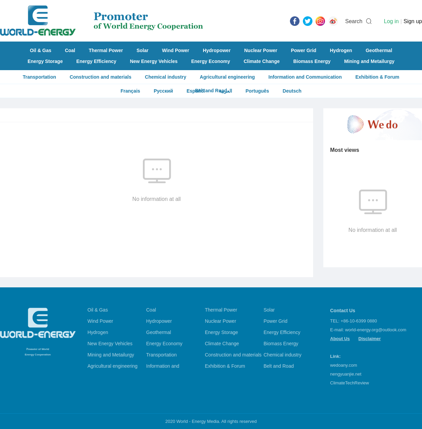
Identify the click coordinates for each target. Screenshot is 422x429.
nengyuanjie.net (345, 374)
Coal (70, 50)
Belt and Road (279, 366)
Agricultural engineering (227, 77)
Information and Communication (305, 77)
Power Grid (303, 50)
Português (257, 91)
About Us (340, 338)
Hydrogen (341, 50)
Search (353, 21)
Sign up (413, 21)
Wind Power (175, 50)
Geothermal (379, 50)
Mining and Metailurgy (369, 61)
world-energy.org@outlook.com (375, 329)
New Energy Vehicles (154, 61)
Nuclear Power (260, 50)
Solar (142, 50)
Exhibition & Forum (377, 77)
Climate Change (262, 61)
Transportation (39, 77)
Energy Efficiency (96, 61)
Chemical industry (165, 77)
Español (195, 91)
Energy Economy (210, 61)
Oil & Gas (40, 50)
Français (130, 91)
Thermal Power (106, 50)
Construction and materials (100, 77)
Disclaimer (369, 338)
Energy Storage (45, 61)
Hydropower (217, 50)
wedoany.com (343, 365)
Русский (163, 91)
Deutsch (292, 91)
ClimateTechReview (349, 382)
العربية (225, 91)
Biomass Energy (312, 61)
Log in (391, 21)
